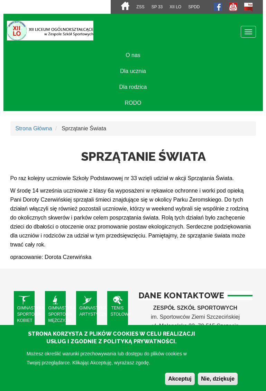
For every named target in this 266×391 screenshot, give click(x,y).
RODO (133, 103)
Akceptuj (180, 383)
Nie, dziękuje (218, 383)
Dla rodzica (133, 87)
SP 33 (157, 6)
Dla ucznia (133, 71)
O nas (133, 55)
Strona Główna (34, 128)
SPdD (194, 6)
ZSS (140, 6)
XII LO (175, 6)
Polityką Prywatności (139, 346)
